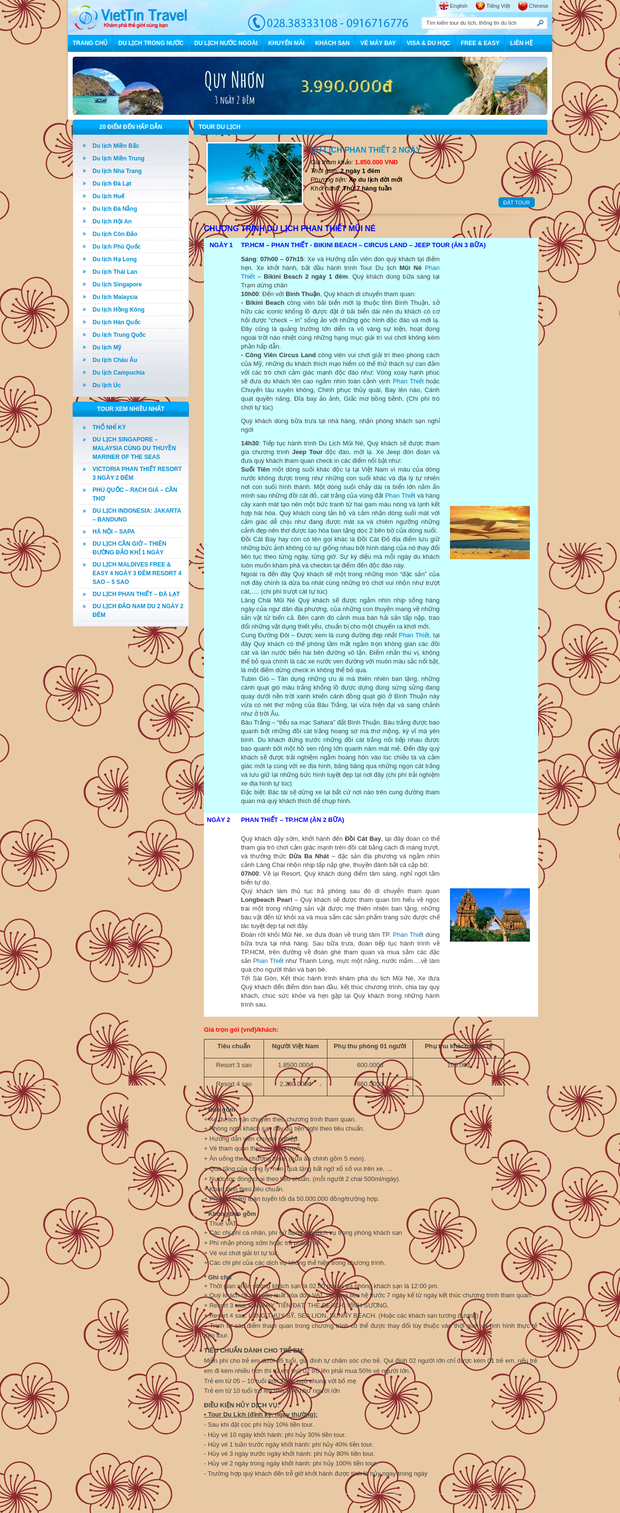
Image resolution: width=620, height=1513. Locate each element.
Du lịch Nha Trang (117, 171)
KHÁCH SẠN (332, 43)
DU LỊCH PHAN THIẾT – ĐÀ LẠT (136, 594)
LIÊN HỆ (521, 43)
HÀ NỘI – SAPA (114, 531)
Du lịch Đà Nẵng (115, 208)
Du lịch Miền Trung (118, 158)
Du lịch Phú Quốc (116, 246)
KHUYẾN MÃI (286, 43)
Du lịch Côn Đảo (115, 234)
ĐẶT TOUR (516, 202)
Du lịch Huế (108, 196)
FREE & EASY (480, 43)
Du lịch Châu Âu (115, 360)
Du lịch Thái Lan (115, 271)
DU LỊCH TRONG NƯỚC (151, 43)
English (458, 6)
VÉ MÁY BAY (378, 43)
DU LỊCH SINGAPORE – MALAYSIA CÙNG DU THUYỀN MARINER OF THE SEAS (134, 448)
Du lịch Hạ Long (115, 259)
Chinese (538, 6)
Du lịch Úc (107, 385)
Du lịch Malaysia (115, 297)
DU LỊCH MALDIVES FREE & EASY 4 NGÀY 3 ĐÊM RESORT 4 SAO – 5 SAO (137, 573)
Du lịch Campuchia (119, 372)
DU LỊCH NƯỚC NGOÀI (226, 43)
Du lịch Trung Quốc (119, 334)
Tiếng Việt (498, 6)
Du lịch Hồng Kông (118, 309)
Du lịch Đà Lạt (112, 183)
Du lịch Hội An (112, 221)
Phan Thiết (408, 381)
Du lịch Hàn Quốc (116, 322)
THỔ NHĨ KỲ (109, 427)
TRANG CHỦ (90, 43)
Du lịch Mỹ (107, 347)
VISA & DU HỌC (428, 43)
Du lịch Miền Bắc (116, 145)
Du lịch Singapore (117, 284)
